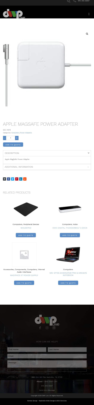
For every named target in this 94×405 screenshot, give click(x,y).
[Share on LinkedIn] (20, 179)
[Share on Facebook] (8, 179)
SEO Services (62, 401)
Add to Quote (13, 145)
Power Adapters (26, 133)
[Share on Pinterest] (16, 179)
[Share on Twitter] (12, 179)
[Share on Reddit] (24, 179)
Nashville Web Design (47, 401)
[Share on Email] (4, 179)
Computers (15, 133)
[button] (87, 34)
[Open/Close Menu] (89, 17)
